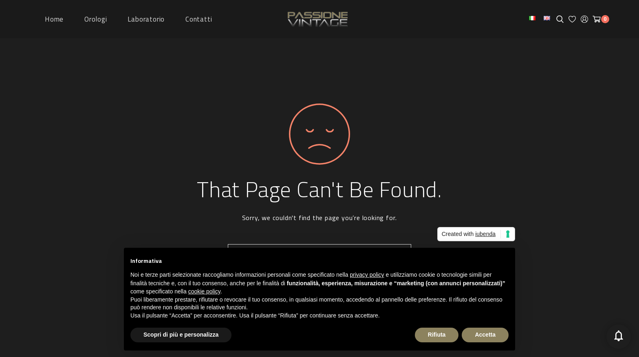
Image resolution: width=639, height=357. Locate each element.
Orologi (95, 19)
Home (54, 19)
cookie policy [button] (204, 291)
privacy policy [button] (367, 274)
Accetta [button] (485, 334)
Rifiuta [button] (437, 334)
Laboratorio (146, 19)
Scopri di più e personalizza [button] (180, 334)
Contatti (198, 19)
